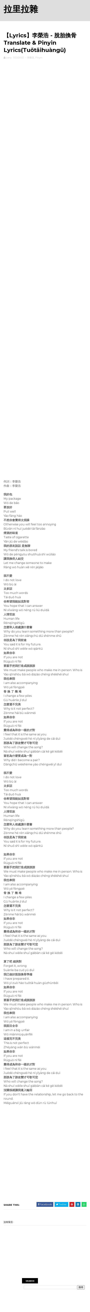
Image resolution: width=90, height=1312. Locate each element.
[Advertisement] (45, 71)
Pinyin (38, 57)
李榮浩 (30, 57)
